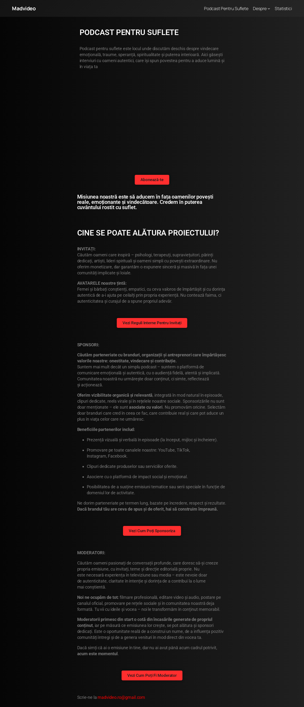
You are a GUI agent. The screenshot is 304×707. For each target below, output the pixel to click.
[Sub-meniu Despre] (269, 8)
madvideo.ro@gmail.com (121, 697)
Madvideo (23, 8)
